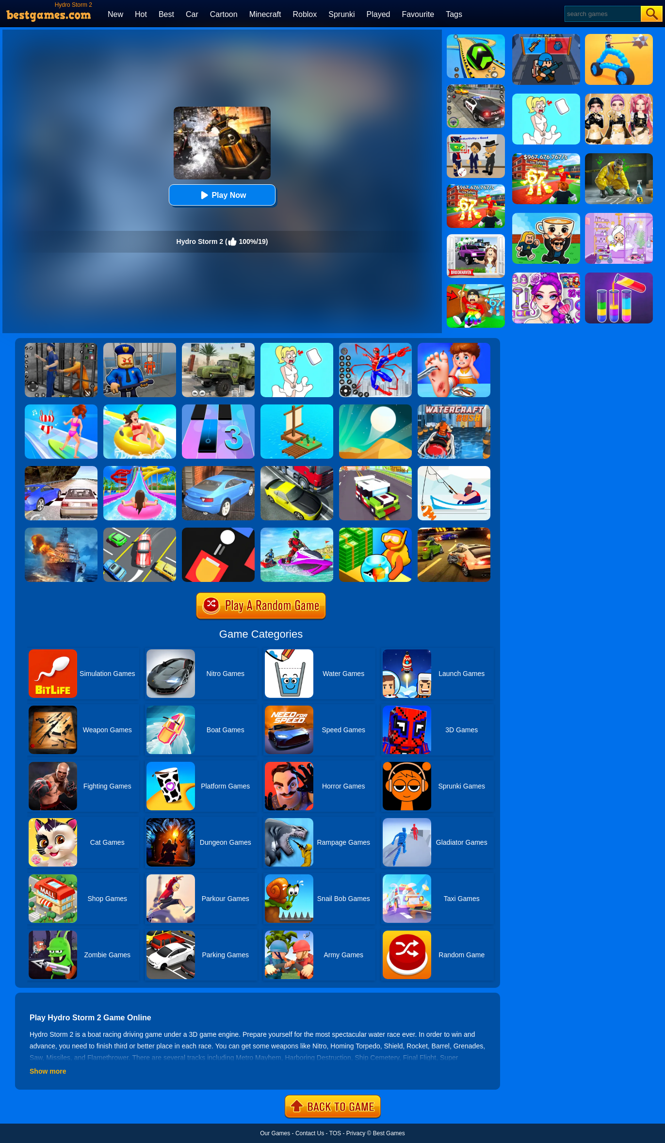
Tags (454, 14)
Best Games (389, 1133)
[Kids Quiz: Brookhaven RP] (476, 237)
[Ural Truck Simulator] (218, 346)
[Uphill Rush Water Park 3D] (139, 469)
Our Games (275, 1133)
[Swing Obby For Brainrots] (476, 287)
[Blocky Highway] (375, 469)
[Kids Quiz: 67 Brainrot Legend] (476, 187)
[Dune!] (375, 407)
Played (378, 14)
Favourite (418, 14)
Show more (48, 1071)
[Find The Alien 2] (476, 137)
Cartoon (224, 14)
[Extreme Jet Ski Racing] (296, 531)
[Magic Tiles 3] (218, 407)
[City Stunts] (218, 469)
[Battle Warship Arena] (61, 531)
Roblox (304, 14)
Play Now (222, 195)
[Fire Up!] (218, 531)
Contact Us (309, 1133)
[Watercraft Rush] (454, 407)
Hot (141, 14)
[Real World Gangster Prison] (61, 346)
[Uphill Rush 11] (139, 407)
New (115, 14)
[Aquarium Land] (375, 531)
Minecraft (265, 14)
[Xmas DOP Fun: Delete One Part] (296, 346)
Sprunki (341, 14)
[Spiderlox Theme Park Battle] (375, 346)
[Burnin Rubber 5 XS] (454, 531)
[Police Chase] (476, 87)
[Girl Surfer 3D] (61, 407)
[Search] (602, 14)
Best (166, 14)
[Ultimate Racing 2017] (61, 469)
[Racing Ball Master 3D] (476, 37)
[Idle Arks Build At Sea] (296, 407)
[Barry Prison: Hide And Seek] (139, 346)
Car (192, 14)
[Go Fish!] (454, 469)
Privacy (355, 1133)
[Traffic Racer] (296, 469)
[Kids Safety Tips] (454, 346)
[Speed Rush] (139, 531)
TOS (335, 1133)
